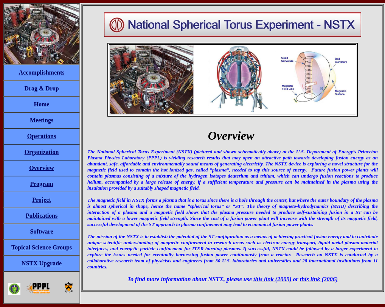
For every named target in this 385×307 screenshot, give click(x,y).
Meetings (41, 120)
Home (42, 104)
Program (41, 184)
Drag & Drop (41, 88)
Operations (41, 136)
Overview (41, 168)
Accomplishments (42, 72)
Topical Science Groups (41, 247)
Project (41, 199)
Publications (41, 215)
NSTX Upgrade (42, 263)
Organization (42, 152)
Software (41, 231)
